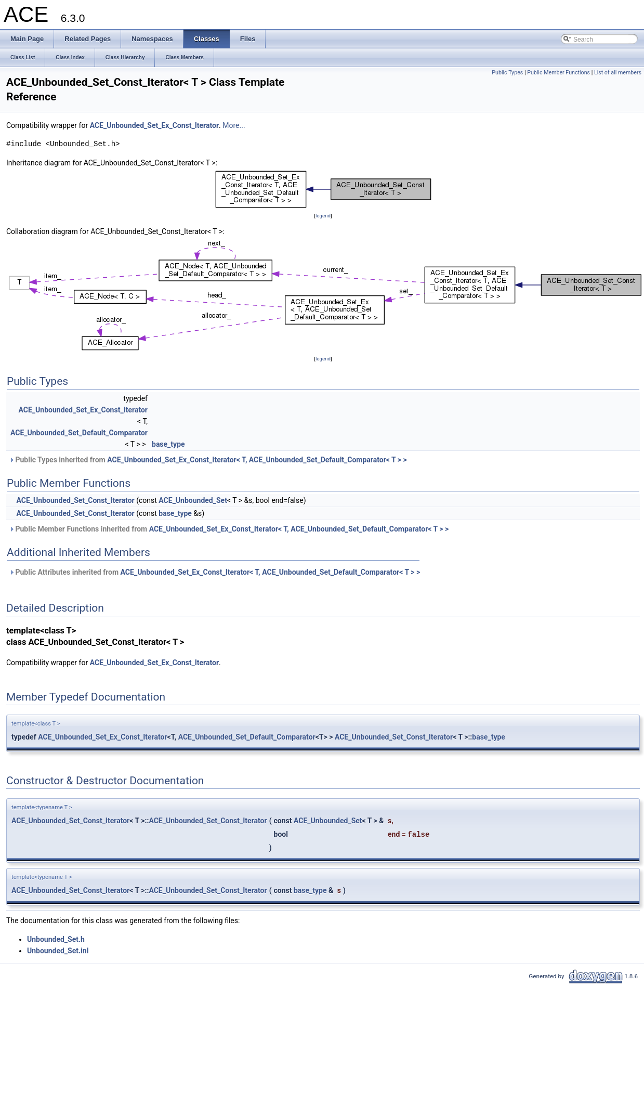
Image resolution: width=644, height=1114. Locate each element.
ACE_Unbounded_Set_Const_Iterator (75, 500)
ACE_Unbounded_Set (193, 500)
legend (323, 215)
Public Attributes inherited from (214, 572)
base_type (168, 444)
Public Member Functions (558, 72)
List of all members (617, 72)
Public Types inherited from (208, 460)
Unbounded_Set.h (56, 939)
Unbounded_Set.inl (57, 951)
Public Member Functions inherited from (229, 529)
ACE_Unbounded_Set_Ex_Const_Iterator (154, 125)
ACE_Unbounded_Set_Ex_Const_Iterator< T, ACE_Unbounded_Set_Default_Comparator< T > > (257, 460)
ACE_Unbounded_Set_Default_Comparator (79, 433)
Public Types (507, 72)
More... (233, 125)
